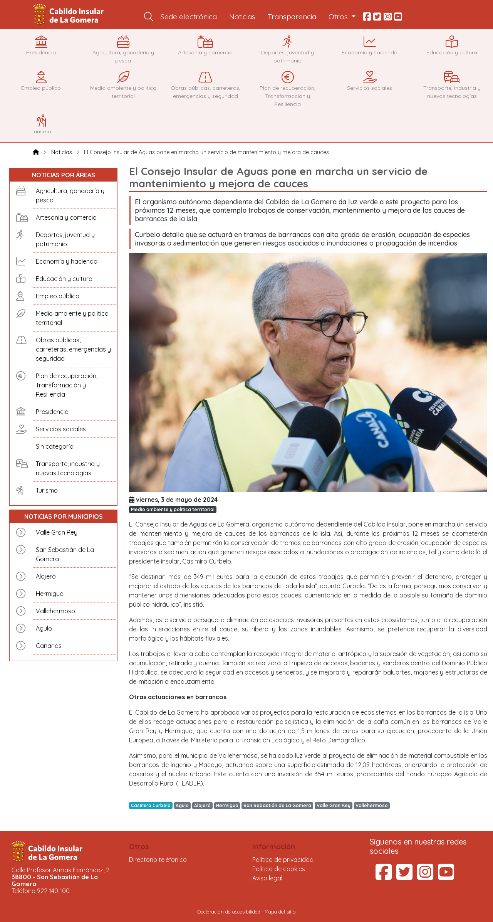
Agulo (44, 628)
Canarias (49, 645)
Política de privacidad (283, 859)
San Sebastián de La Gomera (65, 554)
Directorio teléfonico (158, 859)
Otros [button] (339, 16)
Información (273, 846)
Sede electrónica (189, 16)
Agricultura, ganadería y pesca (70, 195)
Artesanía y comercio (66, 217)
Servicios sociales (61, 429)
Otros (139, 846)
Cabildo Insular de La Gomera (69, 14)
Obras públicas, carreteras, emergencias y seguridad (73, 349)
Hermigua (50, 593)
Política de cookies (278, 869)
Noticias (242, 16)
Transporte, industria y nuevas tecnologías (68, 468)
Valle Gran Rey (56, 532)
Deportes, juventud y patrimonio (65, 239)
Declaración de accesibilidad (228, 912)
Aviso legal (267, 878)
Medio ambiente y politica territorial (72, 318)
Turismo (47, 490)
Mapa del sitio (280, 912)
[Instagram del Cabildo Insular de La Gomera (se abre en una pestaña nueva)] (425, 876)
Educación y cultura (64, 279)
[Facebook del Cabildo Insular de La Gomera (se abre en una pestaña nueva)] (384, 876)
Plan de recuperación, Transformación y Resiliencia (66, 385)
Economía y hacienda (66, 261)
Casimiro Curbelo (151, 805)
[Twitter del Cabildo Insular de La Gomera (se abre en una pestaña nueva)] (404, 876)
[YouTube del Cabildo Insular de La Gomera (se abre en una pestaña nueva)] (446, 876)
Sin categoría (55, 446)
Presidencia (52, 412)
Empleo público (57, 296)
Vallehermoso (55, 611)
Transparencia (292, 16)
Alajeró (46, 576)
